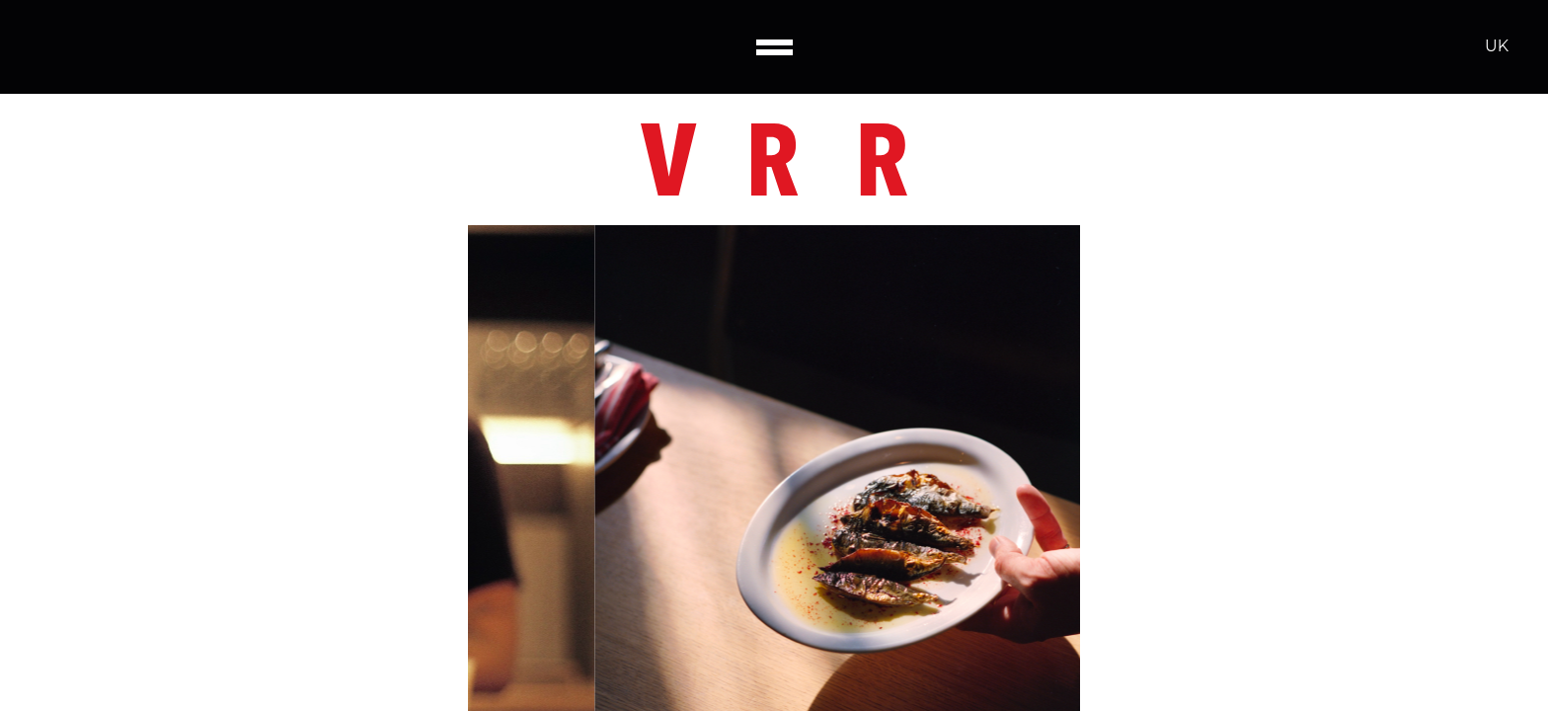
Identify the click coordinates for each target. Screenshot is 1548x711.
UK (1497, 46)
